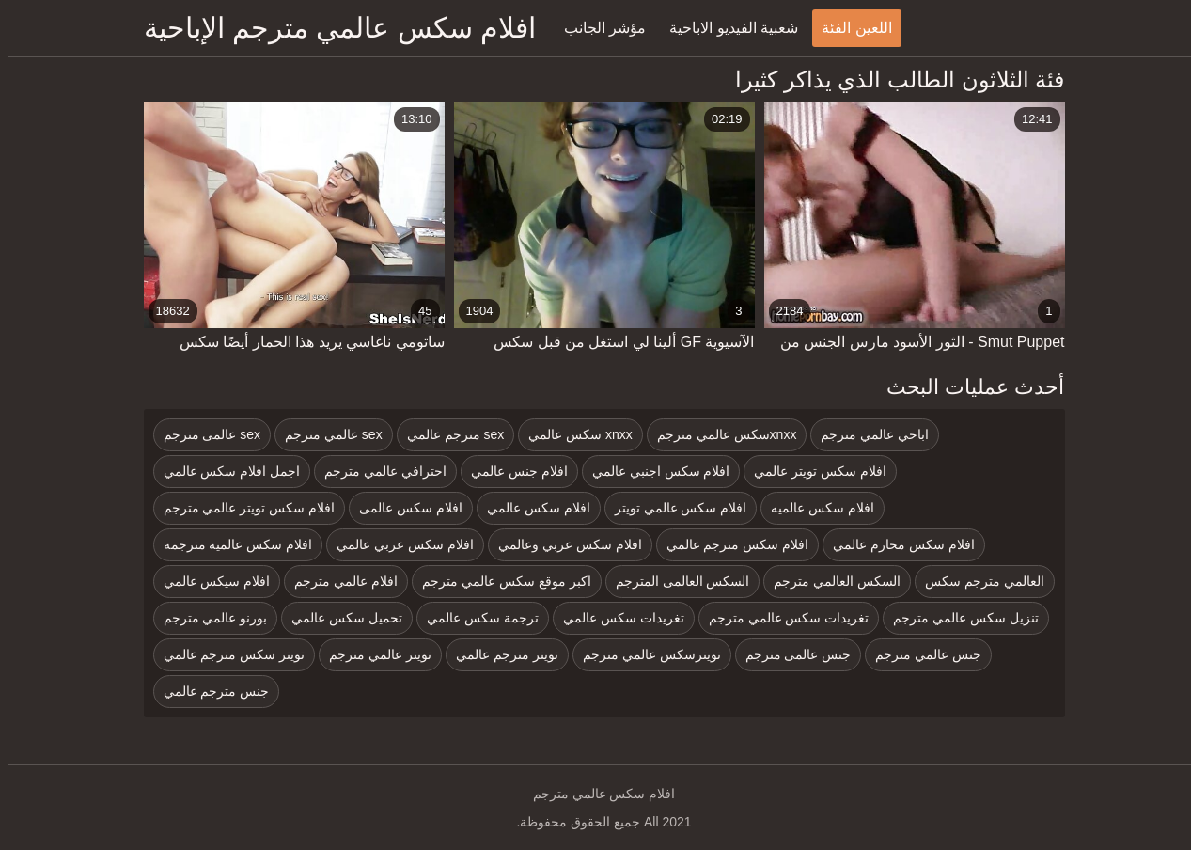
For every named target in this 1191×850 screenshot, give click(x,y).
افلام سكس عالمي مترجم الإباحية (331, 27)
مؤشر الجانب (596, 28)
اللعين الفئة (848, 28)
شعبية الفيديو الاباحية (725, 28)
